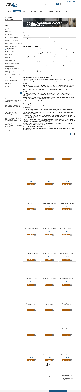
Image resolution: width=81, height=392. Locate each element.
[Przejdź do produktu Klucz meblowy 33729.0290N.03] (67, 270)
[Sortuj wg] (63, 134)
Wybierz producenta (9, 19)
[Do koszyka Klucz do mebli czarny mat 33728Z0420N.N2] (48, 159)
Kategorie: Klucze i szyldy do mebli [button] (30, 35)
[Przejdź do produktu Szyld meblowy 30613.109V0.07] (67, 346)
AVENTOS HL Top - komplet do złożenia (13, 112)
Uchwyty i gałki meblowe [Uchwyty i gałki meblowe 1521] (10, 46)
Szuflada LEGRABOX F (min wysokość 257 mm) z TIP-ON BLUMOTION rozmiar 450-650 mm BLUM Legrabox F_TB (13, 118)
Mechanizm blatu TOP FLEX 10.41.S (12, 113)
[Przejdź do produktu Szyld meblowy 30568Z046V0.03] (49, 346)
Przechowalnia (36, 381)
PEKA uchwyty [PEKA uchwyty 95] (8, 52)
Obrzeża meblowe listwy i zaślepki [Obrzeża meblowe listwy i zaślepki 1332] (12, 63)
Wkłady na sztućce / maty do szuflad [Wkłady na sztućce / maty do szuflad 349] (12, 43)
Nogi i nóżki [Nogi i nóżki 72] (7, 54)
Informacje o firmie (8, 379)
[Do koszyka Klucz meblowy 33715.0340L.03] (66, 209)
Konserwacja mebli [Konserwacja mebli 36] (9, 71)
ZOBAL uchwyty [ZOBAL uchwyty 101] (8, 51)
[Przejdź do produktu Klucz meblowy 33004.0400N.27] (31, 170)
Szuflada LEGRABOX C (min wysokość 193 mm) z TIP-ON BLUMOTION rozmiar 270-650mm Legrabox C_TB (13, 129)
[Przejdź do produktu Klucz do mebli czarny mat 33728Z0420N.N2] (49, 145)
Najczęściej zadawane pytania (24, 387)
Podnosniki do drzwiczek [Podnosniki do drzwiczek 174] (10, 29)
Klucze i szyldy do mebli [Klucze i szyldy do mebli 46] (10, 49)
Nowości (7, 85)
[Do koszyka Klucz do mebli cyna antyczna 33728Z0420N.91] (30, 159)
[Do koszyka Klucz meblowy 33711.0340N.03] (30, 209)
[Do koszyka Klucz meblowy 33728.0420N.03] (48, 260)
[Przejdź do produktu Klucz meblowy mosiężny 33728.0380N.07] (67, 295)
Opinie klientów (8, 381)
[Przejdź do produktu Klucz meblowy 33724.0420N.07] (31, 245)
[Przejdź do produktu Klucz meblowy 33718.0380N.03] (67, 220)
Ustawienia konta (37, 379)
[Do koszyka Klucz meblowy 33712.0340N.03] (48, 209)
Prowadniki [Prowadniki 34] (7, 32)
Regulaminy (21, 376)
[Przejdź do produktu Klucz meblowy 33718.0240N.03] (49, 220)
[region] (49, 23)
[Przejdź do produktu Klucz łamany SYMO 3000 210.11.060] (67, 145)
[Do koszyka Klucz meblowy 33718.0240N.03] (48, 234)
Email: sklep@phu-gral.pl (66, 381)
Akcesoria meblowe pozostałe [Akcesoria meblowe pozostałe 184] (11, 80)
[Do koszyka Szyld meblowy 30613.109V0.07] (66, 360)
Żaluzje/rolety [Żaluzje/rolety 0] (8, 78)
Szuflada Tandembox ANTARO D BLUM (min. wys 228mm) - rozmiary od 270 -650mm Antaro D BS (13, 110)
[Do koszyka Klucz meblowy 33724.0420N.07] (30, 260)
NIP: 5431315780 (64, 384)
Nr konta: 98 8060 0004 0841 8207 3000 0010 (68, 388)
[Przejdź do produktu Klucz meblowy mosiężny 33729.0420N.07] (67, 321)
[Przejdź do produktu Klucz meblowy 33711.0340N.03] (31, 195)
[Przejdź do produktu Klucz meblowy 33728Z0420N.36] (31, 270)
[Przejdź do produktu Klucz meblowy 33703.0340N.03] (49, 170)
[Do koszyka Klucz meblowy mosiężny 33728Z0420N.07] (30, 335)
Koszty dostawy (50, 381)
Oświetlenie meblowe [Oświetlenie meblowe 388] (9, 72)
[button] (35, 159)
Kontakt (6, 376)
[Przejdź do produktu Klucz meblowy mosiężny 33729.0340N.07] (49, 321)
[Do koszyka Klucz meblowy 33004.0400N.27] (30, 184)
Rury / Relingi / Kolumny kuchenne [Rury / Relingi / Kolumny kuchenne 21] (12, 74)
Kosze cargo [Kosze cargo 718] (7, 34)
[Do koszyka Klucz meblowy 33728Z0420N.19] (66, 260)
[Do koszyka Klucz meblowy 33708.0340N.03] (66, 184)
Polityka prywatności (23, 381)
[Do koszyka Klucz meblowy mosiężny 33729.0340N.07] (48, 335)
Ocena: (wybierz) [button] (27, 41)
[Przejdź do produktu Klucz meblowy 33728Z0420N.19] (67, 245)
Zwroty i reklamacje (22, 379)
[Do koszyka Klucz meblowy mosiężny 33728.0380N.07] (66, 310)
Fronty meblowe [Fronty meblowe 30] (8, 65)
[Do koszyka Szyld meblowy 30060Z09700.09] (30, 360)
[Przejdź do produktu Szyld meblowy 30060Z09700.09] (31, 346)
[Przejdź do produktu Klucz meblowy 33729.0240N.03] (49, 270)
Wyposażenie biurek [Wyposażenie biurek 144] (9, 58)
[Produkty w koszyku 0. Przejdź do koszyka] (63, 4)
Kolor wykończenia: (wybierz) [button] (56, 38)
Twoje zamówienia (37, 376)
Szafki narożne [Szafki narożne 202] (8, 35)
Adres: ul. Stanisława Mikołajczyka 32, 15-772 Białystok (68, 379)
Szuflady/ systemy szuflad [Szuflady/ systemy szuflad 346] (10, 28)
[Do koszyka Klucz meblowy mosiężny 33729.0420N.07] (66, 335)
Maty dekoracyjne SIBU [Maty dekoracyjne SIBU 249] (10, 45)
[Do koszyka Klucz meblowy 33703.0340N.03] (48, 184)
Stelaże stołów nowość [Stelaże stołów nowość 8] (9, 39)
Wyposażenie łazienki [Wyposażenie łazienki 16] (9, 62)
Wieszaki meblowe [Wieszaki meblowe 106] (9, 48)
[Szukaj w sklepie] (49, 4)
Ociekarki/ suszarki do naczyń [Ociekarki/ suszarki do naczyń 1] (11, 37)
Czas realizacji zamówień (52, 384)
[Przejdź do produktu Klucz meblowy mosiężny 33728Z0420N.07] (31, 321)
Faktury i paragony (51, 379)
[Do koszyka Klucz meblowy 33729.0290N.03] (66, 285)
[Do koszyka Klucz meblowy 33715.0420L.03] (30, 234)
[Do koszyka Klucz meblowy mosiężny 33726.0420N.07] (48, 310)
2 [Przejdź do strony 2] (49, 364)
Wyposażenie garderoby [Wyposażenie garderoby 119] (10, 60)
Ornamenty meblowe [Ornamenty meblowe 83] (9, 66)
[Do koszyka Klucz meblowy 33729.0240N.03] (48, 285)
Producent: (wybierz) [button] (54, 35)
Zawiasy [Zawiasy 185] (7, 31)
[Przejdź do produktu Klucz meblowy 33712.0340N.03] (49, 195)
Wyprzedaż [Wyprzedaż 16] (7, 83)
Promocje (7, 86)
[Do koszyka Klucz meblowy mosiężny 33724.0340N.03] (30, 310)
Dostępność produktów (52, 376)
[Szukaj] (57, 4)
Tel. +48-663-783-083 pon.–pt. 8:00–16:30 (68, 376)
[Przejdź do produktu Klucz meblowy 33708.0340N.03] (67, 170)
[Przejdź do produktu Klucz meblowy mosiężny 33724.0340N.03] (31, 295)
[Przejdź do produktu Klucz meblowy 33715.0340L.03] (67, 195)
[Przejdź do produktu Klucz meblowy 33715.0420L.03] (31, 220)
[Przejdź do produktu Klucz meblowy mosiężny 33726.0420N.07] (49, 295)
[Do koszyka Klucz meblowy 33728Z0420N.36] (30, 285)
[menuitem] (9, 12)
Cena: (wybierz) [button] (53, 41)
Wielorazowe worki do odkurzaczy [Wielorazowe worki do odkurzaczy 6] (12, 82)
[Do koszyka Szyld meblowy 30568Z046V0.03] (48, 360)
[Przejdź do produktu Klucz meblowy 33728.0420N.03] (49, 245)
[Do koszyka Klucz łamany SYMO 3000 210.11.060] (66, 159)
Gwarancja (21, 384)
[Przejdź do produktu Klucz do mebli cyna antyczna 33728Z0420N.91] (31, 145)
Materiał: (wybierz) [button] (27, 38)
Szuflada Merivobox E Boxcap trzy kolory (13, 100)
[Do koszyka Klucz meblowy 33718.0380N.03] (66, 234)
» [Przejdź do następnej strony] (53, 364)
